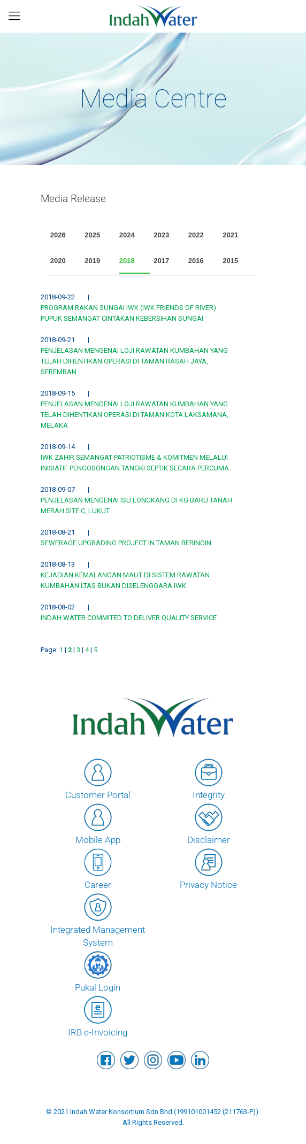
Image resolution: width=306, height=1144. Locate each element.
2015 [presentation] (230, 261)
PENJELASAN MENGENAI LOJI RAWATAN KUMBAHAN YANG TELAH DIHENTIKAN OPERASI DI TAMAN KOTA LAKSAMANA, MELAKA (134, 414)
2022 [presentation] (196, 235)
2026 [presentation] (58, 235)
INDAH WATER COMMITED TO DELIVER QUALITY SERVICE (129, 618)
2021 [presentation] (230, 235)
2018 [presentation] (127, 261)
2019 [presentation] (92, 261)
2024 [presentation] (127, 235)
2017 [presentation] (161, 261)
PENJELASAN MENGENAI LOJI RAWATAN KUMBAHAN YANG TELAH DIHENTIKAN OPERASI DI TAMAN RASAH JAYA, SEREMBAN (134, 361)
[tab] (65, 235)
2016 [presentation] (196, 261)
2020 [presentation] (58, 261)
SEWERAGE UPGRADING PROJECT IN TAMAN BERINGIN (126, 543)
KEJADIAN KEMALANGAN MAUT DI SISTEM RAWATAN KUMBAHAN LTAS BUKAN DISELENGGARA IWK (125, 580)
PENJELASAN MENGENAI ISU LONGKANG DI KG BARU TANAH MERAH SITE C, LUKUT (136, 505)
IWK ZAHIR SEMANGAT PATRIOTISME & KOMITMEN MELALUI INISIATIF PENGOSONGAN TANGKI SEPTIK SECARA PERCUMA (135, 462)
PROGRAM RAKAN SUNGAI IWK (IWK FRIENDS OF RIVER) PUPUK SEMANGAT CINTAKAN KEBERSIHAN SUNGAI (128, 313)
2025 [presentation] (92, 235)
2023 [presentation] (161, 235)
